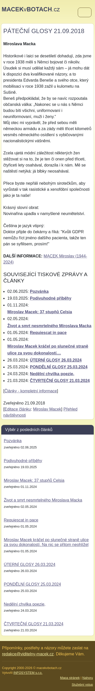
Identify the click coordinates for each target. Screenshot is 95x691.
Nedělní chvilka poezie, (52, 374)
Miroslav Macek (47, 409)
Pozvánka (39, 291)
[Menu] (84, 12)
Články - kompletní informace (30, 391)
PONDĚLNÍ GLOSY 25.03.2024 (58, 367)
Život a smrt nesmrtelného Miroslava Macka (49, 326)
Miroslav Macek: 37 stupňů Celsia (39, 312)
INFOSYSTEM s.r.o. (27, 673)
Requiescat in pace (48, 332)
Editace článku (17, 409)
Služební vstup (82, 684)
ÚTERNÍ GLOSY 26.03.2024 (56, 360)
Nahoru (87, 678)
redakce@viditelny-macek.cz (28, 654)
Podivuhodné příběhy (50, 298)
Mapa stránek (70, 678)
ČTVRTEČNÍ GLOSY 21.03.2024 (60, 380)
